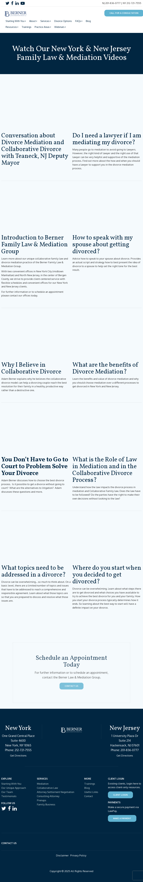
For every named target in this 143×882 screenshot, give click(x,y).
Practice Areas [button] (43, 26)
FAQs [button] (78, 21)
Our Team (7, 792)
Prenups (41, 800)
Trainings (26, 26)
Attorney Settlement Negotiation (55, 792)
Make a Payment (122, 818)
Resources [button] (12, 26)
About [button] (33, 21)
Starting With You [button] (16, 21)
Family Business (46, 804)
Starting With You (11, 783)
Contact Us (71, 712)
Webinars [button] (60, 26)
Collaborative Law (47, 787)
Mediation (43, 783)
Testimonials (8, 796)
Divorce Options (63, 21)
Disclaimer (62, 855)
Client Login (120, 795)
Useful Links (91, 792)
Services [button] (45, 21)
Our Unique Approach (13, 787)
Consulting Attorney (48, 796)
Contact (88, 796)
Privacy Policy (78, 855)
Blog (88, 21)
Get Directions (18, 755)
